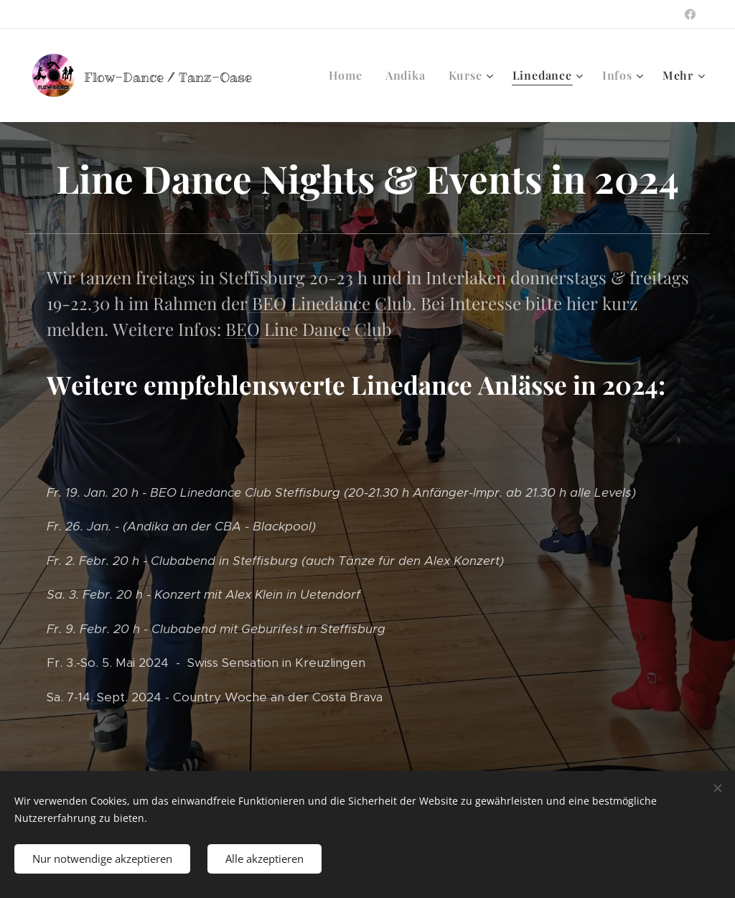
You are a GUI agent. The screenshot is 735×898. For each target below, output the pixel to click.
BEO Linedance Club (330, 302)
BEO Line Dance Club (308, 328)
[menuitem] (349, 75)
